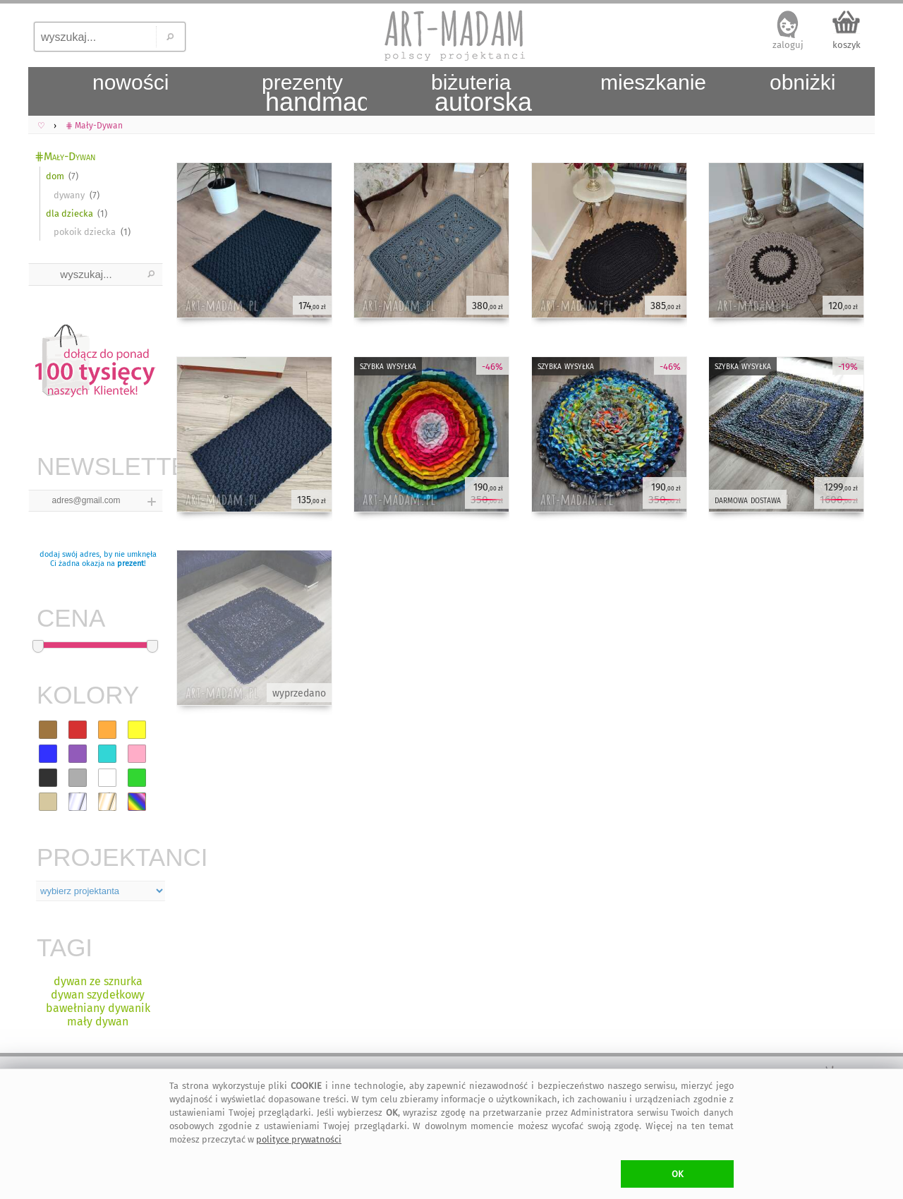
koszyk (846, 45)
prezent (130, 563)
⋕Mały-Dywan (65, 156)
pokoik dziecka (85, 232)
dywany (69, 195)
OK (678, 1174)
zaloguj (788, 45)
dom (55, 176)
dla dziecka (69, 213)
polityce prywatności (298, 1139)
